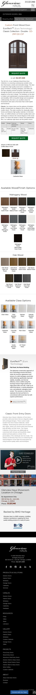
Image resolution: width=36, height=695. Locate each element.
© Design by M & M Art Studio (26, 689)
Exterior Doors (10, 14)
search (33, 5)
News (4, 621)
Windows (5, 580)
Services (5, 588)
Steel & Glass (19, 19)
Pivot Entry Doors (8, 652)
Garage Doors (7, 583)
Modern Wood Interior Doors (11, 662)
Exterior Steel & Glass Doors (11, 660)
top (34, 692)
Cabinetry (6, 585)
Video (4, 619)
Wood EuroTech (7, 19)
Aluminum (29, 19)
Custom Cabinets (8, 639)
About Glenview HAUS (9, 678)
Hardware (6, 608)
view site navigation (19, 10)
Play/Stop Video (18, 472)
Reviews (5, 680)
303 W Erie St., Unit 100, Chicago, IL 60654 (10, 500)
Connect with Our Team (19, 692)
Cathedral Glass (18, 168)
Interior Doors (7, 578)
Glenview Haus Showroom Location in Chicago (15, 491)
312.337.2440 (30, 1)
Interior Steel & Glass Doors (11, 664)
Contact (5, 682)
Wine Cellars (7, 667)
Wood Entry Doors (8, 655)
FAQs (4, 616)
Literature (6, 624)
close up (15, 154)
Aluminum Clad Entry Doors (11, 657)
